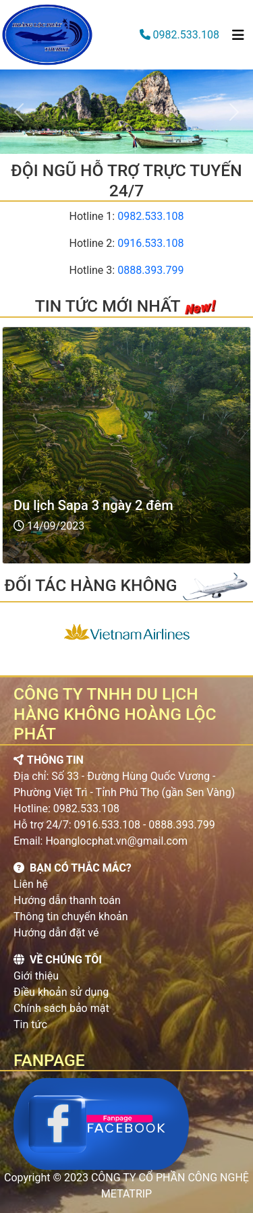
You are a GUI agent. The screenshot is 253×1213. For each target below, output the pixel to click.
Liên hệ (30, 884)
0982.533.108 (186, 34)
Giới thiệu (36, 975)
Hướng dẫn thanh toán (67, 900)
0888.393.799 (150, 270)
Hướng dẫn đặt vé (56, 932)
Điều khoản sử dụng (61, 992)
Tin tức (30, 1024)
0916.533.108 (150, 243)
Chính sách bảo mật (61, 1008)
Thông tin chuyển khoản (70, 916)
